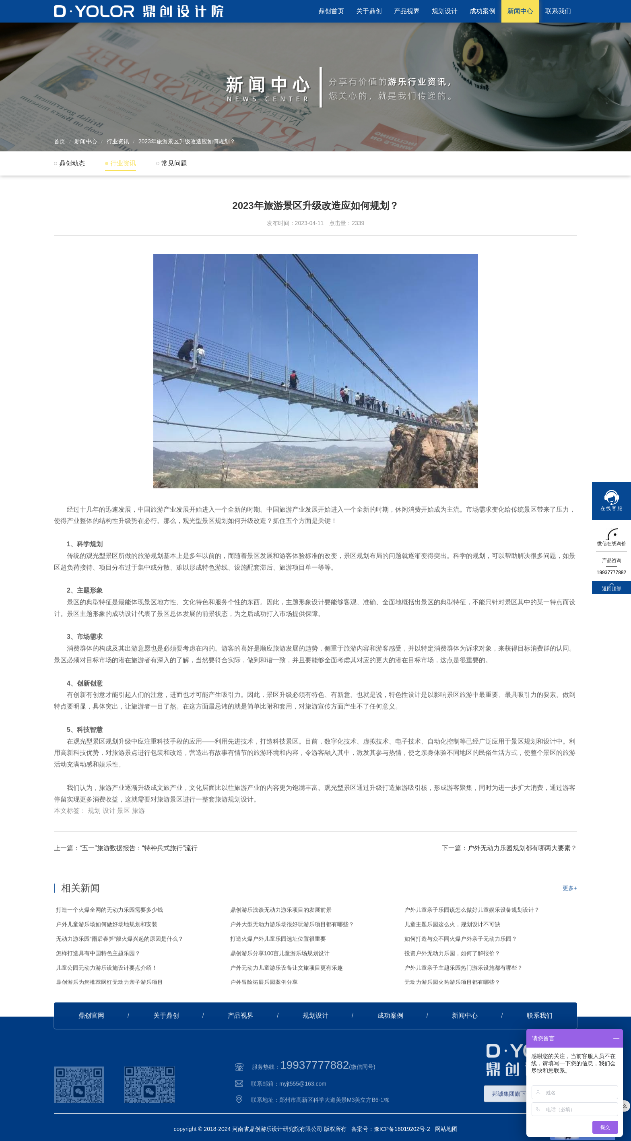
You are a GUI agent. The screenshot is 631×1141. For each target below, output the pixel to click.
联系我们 (558, 11)
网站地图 (446, 1129)
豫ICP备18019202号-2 (402, 1129)
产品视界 (407, 11)
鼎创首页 (331, 11)
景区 (123, 838)
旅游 (138, 838)
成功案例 (482, 11)
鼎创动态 (72, 163)
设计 (109, 838)
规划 (94, 838)
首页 (59, 141)
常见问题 (174, 163)
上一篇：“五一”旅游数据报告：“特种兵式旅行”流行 (126, 869)
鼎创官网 (91, 1037)
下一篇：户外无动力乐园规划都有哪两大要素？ (509, 869)
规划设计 (445, 11)
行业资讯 (118, 141)
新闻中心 (520, 11)
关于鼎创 (369, 11)
